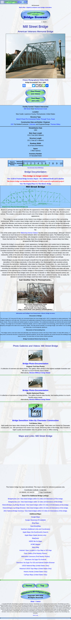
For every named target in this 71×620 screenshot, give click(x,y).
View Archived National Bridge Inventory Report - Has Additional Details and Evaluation (35, 178)
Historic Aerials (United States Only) (35, 571)
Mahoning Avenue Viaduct (29, 233)
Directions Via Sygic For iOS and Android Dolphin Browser (35, 562)
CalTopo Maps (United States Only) (35, 575)
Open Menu (2, 2)
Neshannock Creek (40, 109)
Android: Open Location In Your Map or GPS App (36, 550)
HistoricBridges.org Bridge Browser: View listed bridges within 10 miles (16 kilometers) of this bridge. (35, 508)
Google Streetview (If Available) (35, 520)
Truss (48, 119)
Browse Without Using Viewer (39, 373)
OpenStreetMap (35, 526)
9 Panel (22, 119)
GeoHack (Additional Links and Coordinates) (35, 529)
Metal (18, 119)
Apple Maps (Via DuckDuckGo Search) (35, 532)
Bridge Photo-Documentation (35, 364)
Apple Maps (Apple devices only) (35, 535)
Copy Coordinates (45, 492)
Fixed (53, 119)
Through (43, 119)
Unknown (32, 124)
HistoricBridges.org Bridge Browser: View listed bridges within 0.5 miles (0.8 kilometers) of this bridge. (35, 505)
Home (29, 585)
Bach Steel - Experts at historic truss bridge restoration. (35, 7)
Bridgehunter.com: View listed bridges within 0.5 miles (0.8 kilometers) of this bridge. (35, 499)
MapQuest (35, 538)
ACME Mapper (35, 544)
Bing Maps (35, 523)
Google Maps (35, 517)
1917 (12, 124)
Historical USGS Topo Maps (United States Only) (36, 568)
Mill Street (27, 109)
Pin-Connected (31, 119)
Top (42, 585)
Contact (38, 601)
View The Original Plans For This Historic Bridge (35, 184)
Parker (38, 119)
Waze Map (35, 547)
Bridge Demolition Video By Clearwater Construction (35, 420)
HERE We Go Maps (35, 541)
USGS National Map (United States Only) (35, 565)
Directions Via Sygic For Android (35, 559)
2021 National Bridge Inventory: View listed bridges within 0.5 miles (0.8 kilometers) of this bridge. (35, 511)
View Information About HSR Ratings (35, 167)
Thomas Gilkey (55, 124)
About (32, 601)
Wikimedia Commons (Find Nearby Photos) (35, 556)
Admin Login (35, 615)
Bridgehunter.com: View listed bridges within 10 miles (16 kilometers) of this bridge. (35, 502)
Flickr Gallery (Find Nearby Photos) (35, 553)
